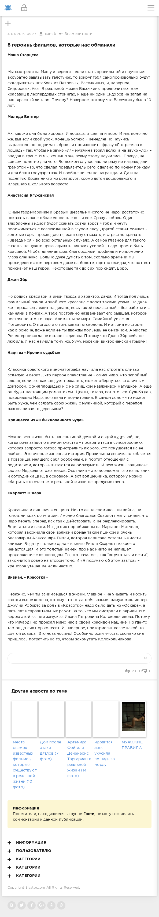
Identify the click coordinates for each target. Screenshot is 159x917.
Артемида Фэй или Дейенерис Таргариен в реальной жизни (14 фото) (79, 759)
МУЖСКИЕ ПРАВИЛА (132, 745)
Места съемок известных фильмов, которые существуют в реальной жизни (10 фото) (25, 765)
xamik (50, 34)
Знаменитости (79, 34)
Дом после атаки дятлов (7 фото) (50, 751)
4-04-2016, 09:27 (22, 34)
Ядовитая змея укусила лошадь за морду (104, 753)
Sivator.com (35, 887)
